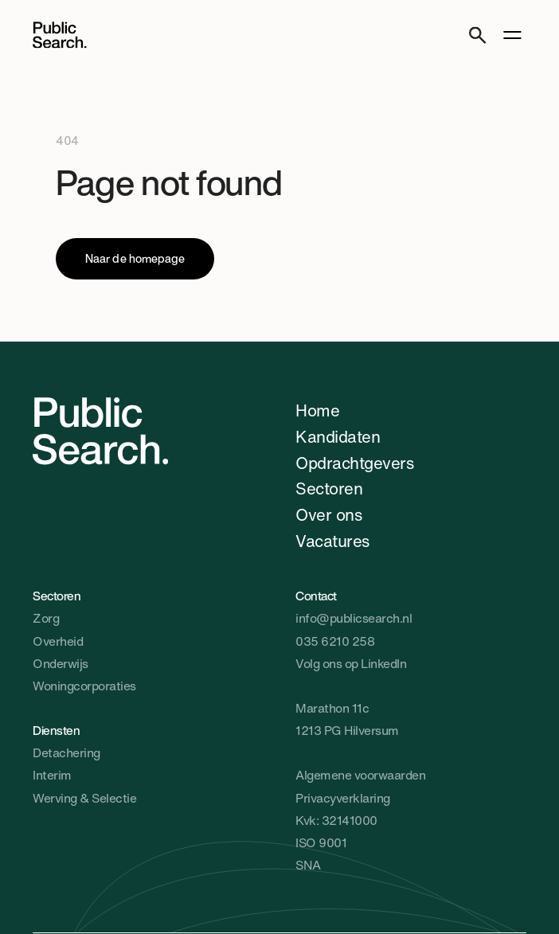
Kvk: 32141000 (336, 820)
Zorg (46, 618)
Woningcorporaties (84, 686)
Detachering (66, 753)
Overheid (58, 641)
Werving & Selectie (84, 798)
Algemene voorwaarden (360, 775)
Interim (52, 775)
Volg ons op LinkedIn (350, 664)
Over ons (328, 514)
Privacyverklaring (342, 798)
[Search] (477, 35)
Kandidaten (337, 436)
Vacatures (332, 541)
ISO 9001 (320, 843)
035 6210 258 (334, 641)
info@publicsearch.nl (353, 618)
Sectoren (328, 488)
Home (317, 410)
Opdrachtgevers (354, 463)
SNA (308, 865)
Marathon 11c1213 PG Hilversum (347, 719)
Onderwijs (60, 664)
